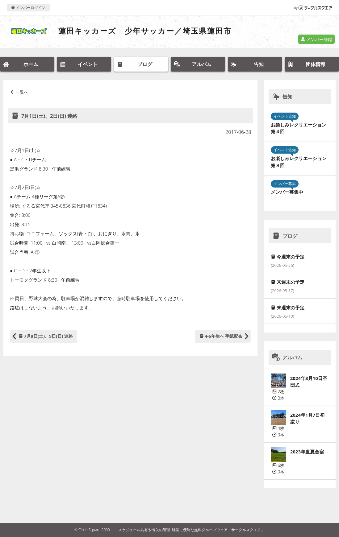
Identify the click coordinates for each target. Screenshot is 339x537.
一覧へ (21, 92)
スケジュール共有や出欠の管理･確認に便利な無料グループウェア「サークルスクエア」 (191, 529)
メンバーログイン (28, 7)
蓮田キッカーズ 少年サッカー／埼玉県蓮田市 (145, 31)
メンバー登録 (316, 39)
